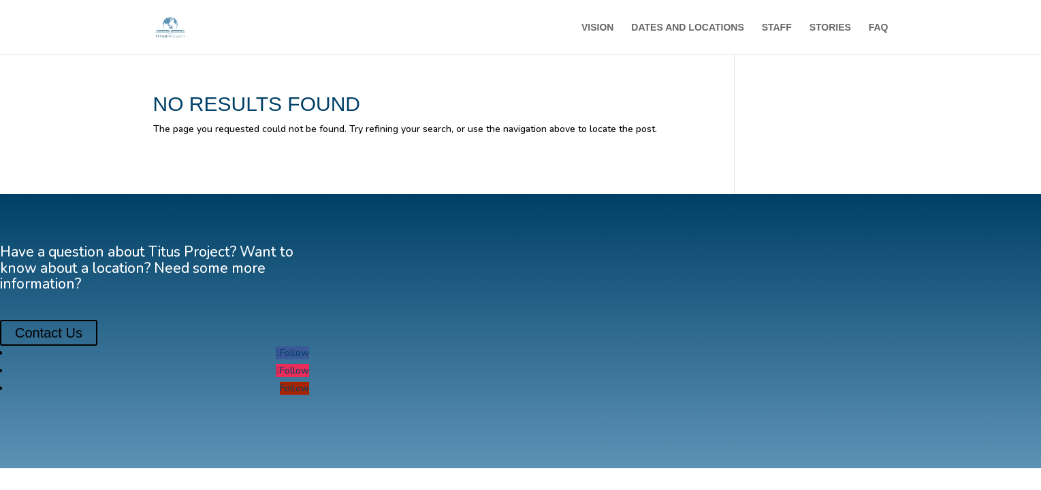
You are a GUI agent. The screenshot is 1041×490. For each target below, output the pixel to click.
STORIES (830, 27)
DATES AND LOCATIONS (687, 27)
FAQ (878, 27)
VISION (597, 27)
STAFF (777, 27)
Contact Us (48, 332)
